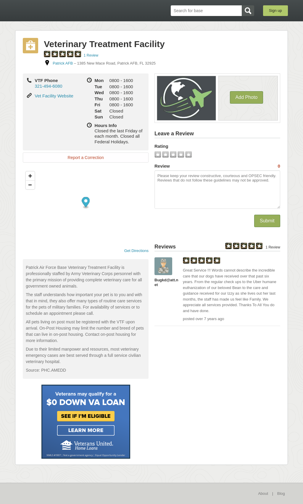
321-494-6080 (48, 86)
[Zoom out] (30, 184)
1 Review (91, 55)
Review (217, 166)
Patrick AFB (63, 63)
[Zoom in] (30, 175)
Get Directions (134, 250)
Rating (161, 146)
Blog (281, 493)
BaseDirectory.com (58, 10)
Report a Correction (86, 157)
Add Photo (247, 97)
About (263, 493)
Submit (267, 220)
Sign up (275, 10)
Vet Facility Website (54, 95)
